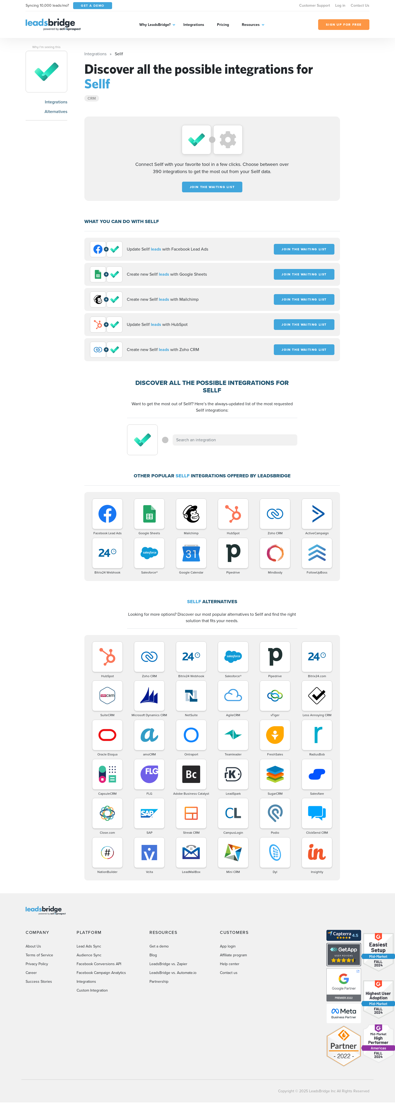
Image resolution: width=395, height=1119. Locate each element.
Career (31, 973)
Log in (340, 5)
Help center (229, 964)
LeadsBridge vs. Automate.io (172, 973)
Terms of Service (39, 955)
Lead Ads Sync (89, 946)
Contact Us (360, 5)
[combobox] (235, 440)
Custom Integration (92, 990)
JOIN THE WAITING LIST (212, 187)
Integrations (193, 24)
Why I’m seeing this (46, 47)
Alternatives (56, 111)
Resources (251, 24)
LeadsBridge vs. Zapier (168, 964)
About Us (33, 946)
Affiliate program (233, 955)
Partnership (158, 981)
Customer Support (314, 5)
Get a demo (159, 946)
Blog (153, 955)
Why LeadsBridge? (155, 24)
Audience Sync (89, 955)
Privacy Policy (37, 964)
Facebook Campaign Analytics (101, 973)
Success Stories (39, 981)
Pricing (223, 24)
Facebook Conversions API (99, 964)
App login (228, 946)
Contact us (229, 973)
